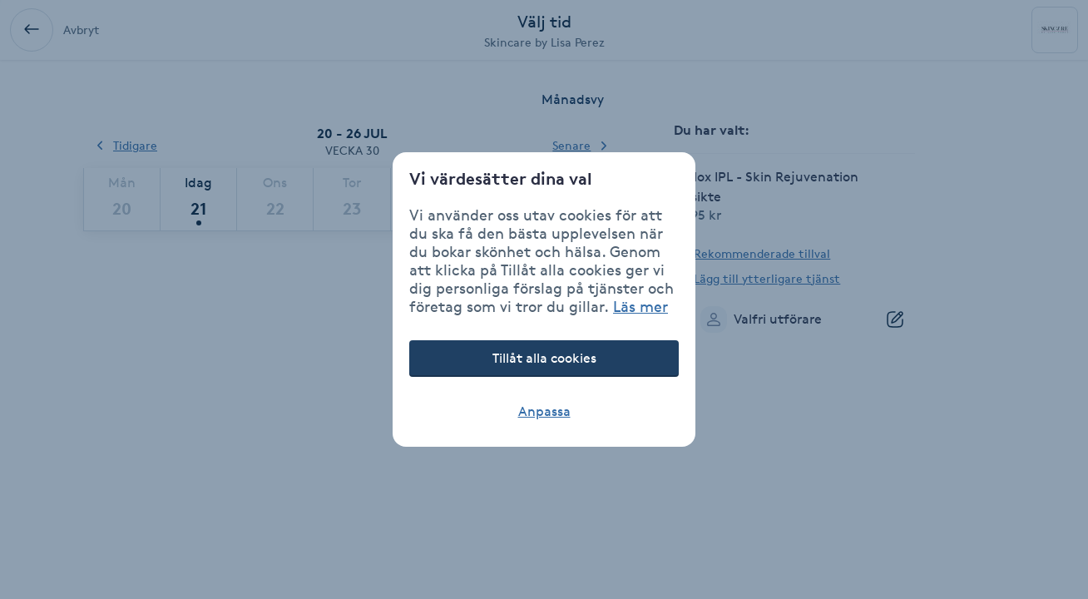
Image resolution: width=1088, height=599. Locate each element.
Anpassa (544, 411)
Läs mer (640, 306)
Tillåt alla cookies (544, 358)
